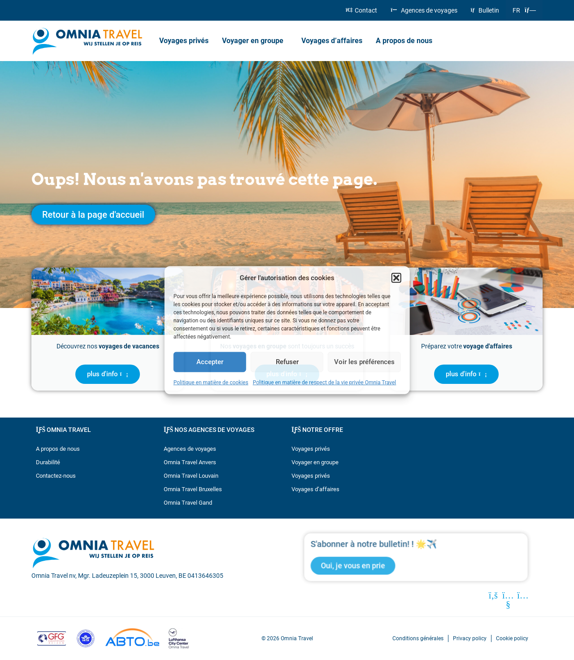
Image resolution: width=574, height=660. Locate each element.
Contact (361, 10)
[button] (395, 277)
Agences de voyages (424, 10)
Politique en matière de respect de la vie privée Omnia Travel (324, 382)
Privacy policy (470, 638)
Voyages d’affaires (331, 40)
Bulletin (485, 10)
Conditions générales (418, 638)
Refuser (287, 362)
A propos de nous (406, 40)
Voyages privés (184, 40)
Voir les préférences (364, 362)
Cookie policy (512, 638)
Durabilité (48, 462)
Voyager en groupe (255, 40)
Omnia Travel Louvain (191, 475)
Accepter (209, 362)
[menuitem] (524, 10)
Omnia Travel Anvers (190, 462)
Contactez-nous (56, 475)
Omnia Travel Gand (188, 502)
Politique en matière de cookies (211, 382)
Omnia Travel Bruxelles (193, 489)
